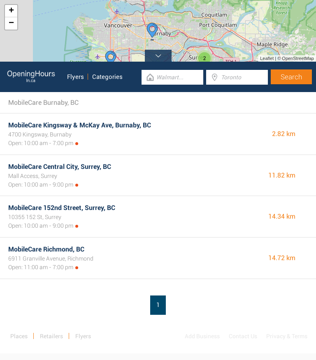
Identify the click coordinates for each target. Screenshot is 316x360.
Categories (107, 77)
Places (19, 336)
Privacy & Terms (286, 336)
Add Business (202, 336)
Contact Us (243, 336)
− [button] (11, 23)
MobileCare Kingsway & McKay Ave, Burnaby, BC (79, 125)
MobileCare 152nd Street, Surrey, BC (61, 208)
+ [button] (11, 11)
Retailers (51, 336)
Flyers (75, 77)
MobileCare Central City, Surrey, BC (59, 167)
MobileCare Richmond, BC (46, 249)
